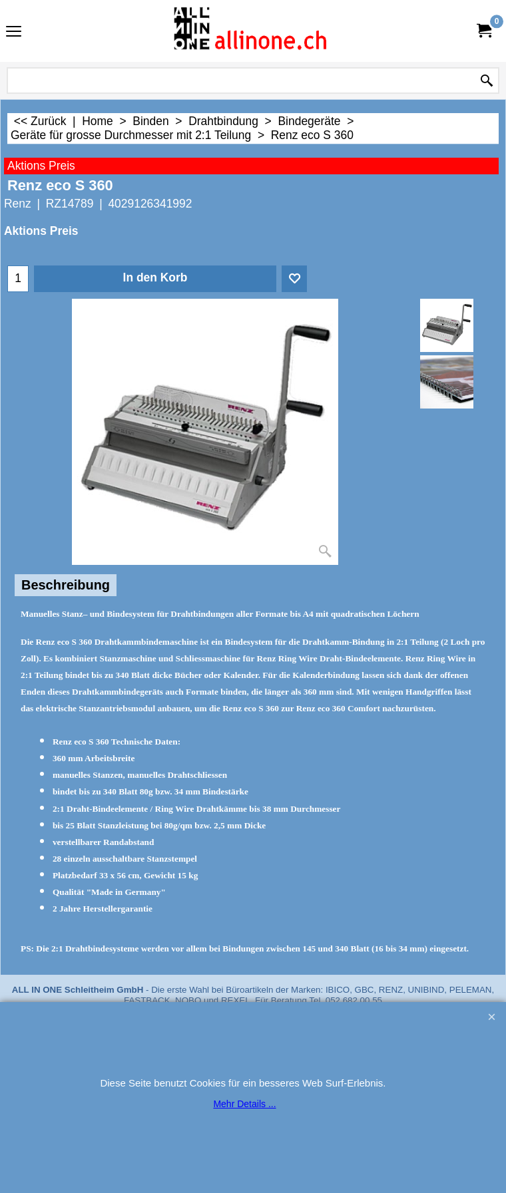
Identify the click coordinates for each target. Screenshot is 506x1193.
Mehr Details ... (244, 1104)
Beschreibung (65, 585)
